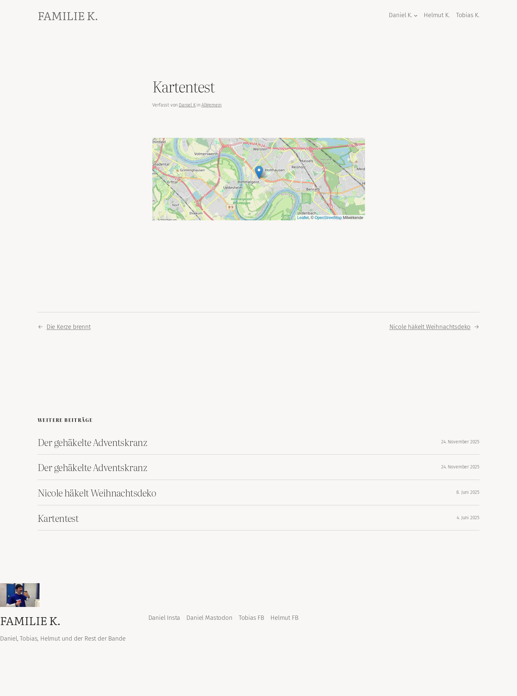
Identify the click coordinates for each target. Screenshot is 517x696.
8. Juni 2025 (467, 492)
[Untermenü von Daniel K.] (416, 15)
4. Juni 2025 (468, 518)
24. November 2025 (460, 442)
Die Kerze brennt (68, 327)
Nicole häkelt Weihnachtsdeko (430, 327)
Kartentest (58, 518)
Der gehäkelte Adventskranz (92, 442)
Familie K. (68, 15)
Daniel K (187, 105)
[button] (259, 172)
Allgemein (211, 105)
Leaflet (303, 217)
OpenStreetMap (328, 217)
